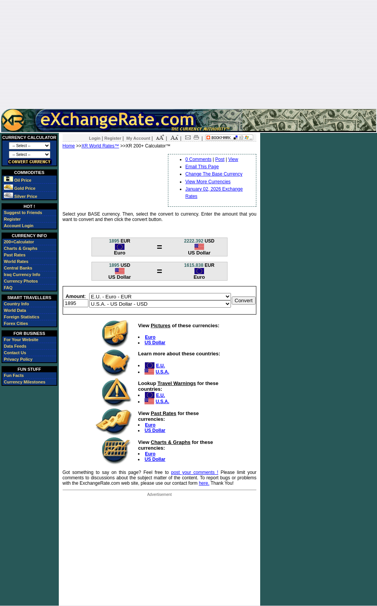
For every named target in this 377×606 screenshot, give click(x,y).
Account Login (18, 225)
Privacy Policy (18, 359)
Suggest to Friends (23, 212)
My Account (138, 138)
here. (204, 483)
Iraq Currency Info (22, 274)
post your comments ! (194, 472)
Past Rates (14, 255)
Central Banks (18, 268)
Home (69, 146)
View (233, 159)
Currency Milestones (24, 382)
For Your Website (21, 339)
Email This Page (202, 166)
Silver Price (20, 196)
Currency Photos (21, 281)
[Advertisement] (189, 54)
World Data (15, 310)
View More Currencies (208, 181)
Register (12, 219)
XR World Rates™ (100, 146)
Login (95, 138)
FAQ (8, 287)
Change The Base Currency (213, 174)
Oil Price (18, 180)
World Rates (16, 261)
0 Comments (198, 159)
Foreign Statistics (21, 317)
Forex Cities (16, 323)
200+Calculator (19, 241)
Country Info (16, 303)
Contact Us (15, 352)
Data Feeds (15, 346)
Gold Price (19, 188)
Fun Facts (14, 375)
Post (219, 159)
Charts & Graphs (20, 248)
